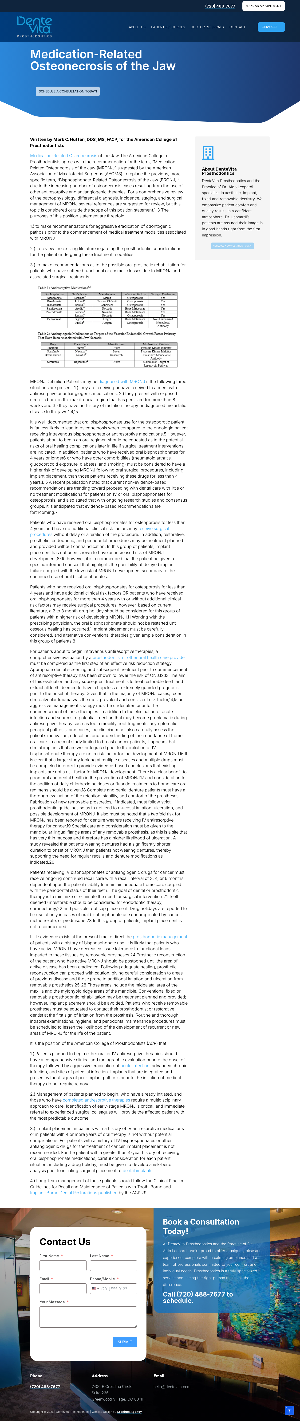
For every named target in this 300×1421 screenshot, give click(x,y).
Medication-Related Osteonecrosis (63, 155)
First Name (49, 1255)
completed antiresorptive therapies (96, 1100)
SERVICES (269, 27)
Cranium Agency (129, 1411)
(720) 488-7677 (220, 6)
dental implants (137, 1170)
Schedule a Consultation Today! (68, 91)
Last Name (99, 1255)
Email (44, 1279)
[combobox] (95, 1289)
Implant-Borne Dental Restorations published (74, 1192)
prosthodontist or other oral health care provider (139, 657)
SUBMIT (125, 1342)
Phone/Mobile (102, 1279)
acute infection (135, 1065)
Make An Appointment (263, 6)
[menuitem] (137, 27)
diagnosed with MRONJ (121, 381)
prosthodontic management (160, 936)
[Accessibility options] (289, 1410)
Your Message (52, 1302)
